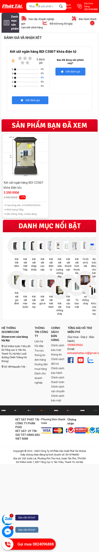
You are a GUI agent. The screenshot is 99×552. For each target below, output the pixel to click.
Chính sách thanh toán (57, 380)
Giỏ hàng (39, 6)
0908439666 (75, 345)
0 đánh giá (41, 61)
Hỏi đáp (39, 345)
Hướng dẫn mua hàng (41, 366)
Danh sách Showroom (61, 6)
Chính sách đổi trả (57, 361)
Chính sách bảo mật (57, 398)
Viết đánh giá (70, 71)
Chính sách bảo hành (57, 370)
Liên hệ (39, 341)
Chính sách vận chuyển (58, 389)
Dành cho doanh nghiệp (40, 378)
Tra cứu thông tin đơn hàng (40, 355)
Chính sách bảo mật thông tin (57, 350)
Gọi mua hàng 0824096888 (87, 6)
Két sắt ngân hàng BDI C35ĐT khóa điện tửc (23, 185)
